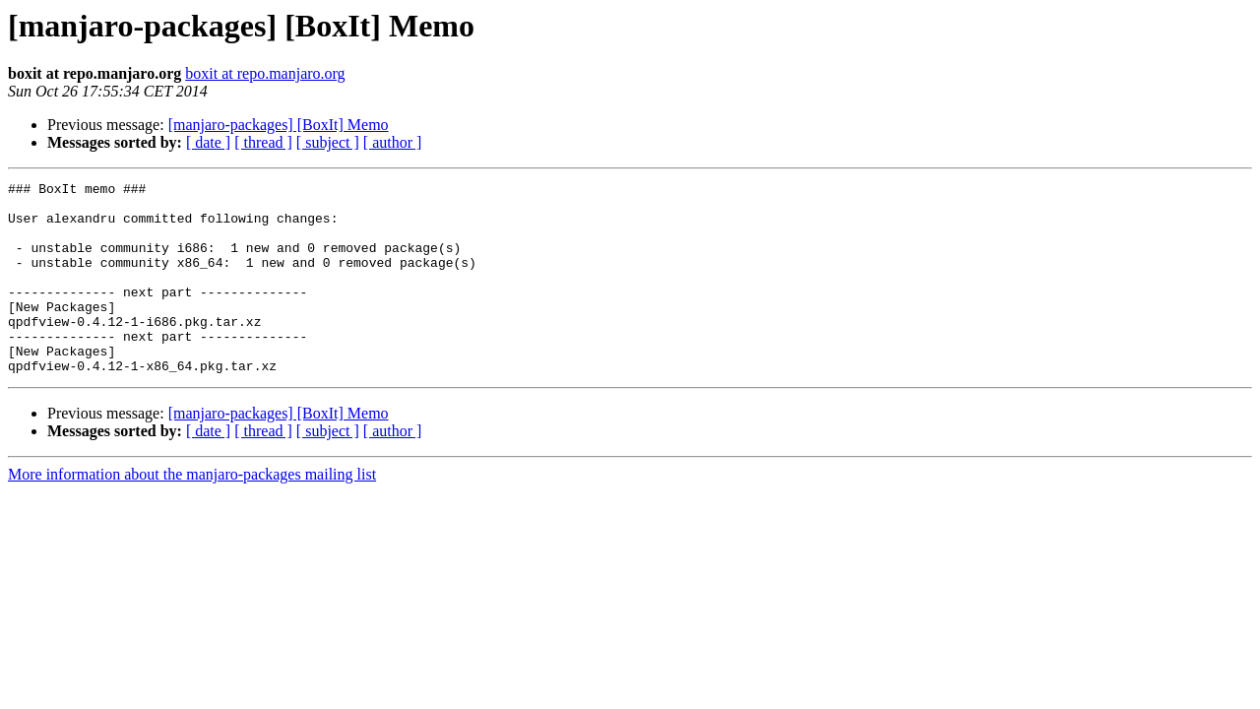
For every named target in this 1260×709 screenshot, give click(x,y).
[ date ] (208, 142)
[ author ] (392, 142)
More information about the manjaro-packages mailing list (192, 512)
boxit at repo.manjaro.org (265, 73)
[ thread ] (263, 142)
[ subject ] (327, 142)
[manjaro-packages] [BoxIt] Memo (278, 124)
